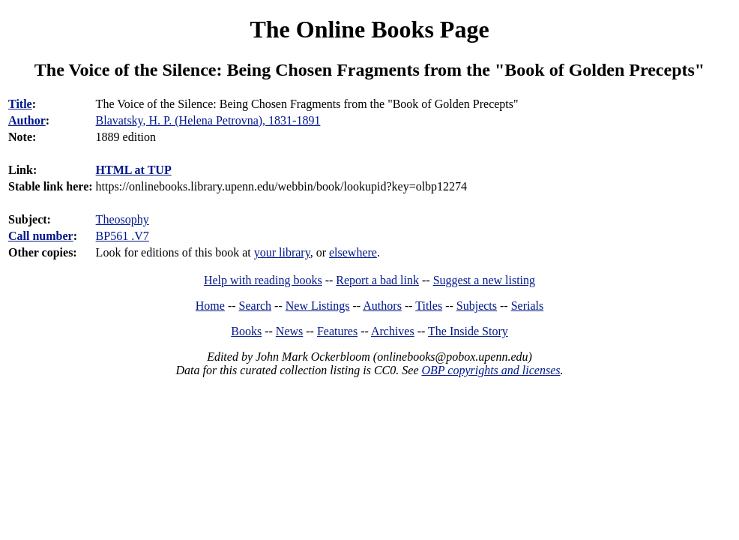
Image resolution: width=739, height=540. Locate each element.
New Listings (318, 305)
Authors (382, 305)
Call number (40, 236)
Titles (428, 305)
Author (27, 120)
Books (246, 331)
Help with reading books (263, 280)
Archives (392, 331)
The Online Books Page (369, 29)
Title (20, 104)
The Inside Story (468, 331)
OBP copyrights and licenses (490, 370)
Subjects (476, 305)
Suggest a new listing (484, 280)
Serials (527, 305)
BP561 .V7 (122, 236)
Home (210, 305)
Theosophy (122, 219)
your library (282, 252)
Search (255, 305)
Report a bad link (377, 280)
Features (337, 331)
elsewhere (353, 252)
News (289, 331)
